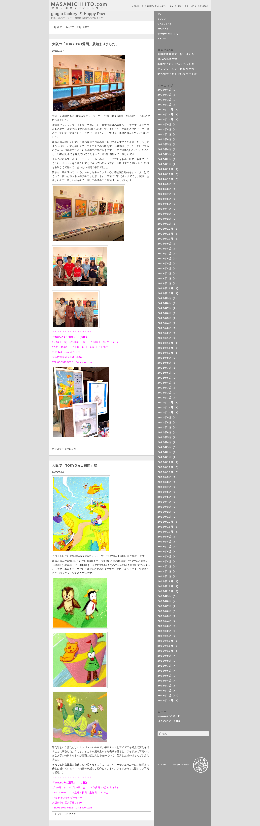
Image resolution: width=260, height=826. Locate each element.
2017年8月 (165, 601)
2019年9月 (165, 477)
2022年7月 (165, 308)
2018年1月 (165, 576)
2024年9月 (165, 184)
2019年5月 (165, 496)
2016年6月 (165, 670)
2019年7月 (165, 487)
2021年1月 (165, 397)
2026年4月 (165, 89)
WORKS (163, 28)
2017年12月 (165, 581)
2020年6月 (165, 432)
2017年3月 (165, 626)
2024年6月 (165, 198)
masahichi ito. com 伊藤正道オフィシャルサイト (86, 5)
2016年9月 (165, 655)
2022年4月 (165, 323)
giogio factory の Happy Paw (78, 13)
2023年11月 (165, 233)
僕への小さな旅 (167, 59)
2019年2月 (165, 511)
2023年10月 (165, 238)
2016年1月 (165, 695)
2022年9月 (165, 298)
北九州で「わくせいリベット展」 (179, 74)
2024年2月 (165, 218)
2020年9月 (165, 417)
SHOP (162, 38)
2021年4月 (165, 382)
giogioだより (166, 716)
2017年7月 (165, 606)
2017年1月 (165, 635)
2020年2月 (165, 452)
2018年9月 (165, 536)
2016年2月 (165, 690)
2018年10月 (165, 531)
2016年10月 (165, 650)
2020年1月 (165, 457)
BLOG (162, 18)
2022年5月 (165, 318)
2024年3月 (165, 213)
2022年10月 (165, 293)
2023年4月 (165, 268)
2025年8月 (165, 129)
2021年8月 (165, 362)
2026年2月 (165, 99)
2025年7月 (165, 134)
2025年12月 (165, 109)
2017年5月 (165, 616)
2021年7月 (165, 367)
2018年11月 (165, 526)
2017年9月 (165, 596)
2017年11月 (165, 586)
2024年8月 (165, 189)
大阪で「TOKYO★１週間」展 (74, 465)
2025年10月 (165, 119)
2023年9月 (165, 243)
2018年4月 (165, 561)
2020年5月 (165, 437)
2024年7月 (165, 194)
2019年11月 (165, 467)
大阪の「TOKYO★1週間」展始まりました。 (85, 44)
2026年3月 (165, 94)
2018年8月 (165, 541)
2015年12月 (165, 700)
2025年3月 (165, 154)
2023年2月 (165, 278)
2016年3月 (165, 685)
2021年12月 (165, 342)
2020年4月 (165, 442)
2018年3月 (165, 566)
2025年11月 (165, 114)
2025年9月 (165, 124)
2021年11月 (165, 347)
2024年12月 (165, 169)
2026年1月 (165, 104)
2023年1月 (165, 283)
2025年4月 (165, 149)
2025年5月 (165, 144)
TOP (161, 13)
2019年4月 (165, 501)
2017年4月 (165, 621)
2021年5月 (165, 377)
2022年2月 (165, 333)
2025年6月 (165, 139)
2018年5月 (165, 556)
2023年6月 (165, 258)
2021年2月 (165, 392)
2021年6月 (165, 372)
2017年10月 (165, 591)
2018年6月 (165, 551)
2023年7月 (165, 253)
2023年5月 (165, 263)
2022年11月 (165, 288)
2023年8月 (165, 248)
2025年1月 (165, 164)
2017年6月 (165, 611)
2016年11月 (165, 645)
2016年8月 (165, 660)
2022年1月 (165, 338)
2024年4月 (165, 208)
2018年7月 (165, 546)
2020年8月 (165, 422)
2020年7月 (165, 427)
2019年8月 (165, 482)
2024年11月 (165, 174)
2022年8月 (165, 303)
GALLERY (165, 23)
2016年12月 (165, 640)
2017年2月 (165, 631)
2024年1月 (165, 223)
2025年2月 (165, 159)
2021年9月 (165, 357)
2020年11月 (165, 407)
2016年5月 (165, 675)
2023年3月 (165, 273)
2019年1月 (165, 516)
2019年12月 (165, 462)
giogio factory (168, 33)
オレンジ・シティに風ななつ (176, 69)
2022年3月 (165, 328)
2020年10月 (165, 412)
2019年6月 (165, 491)
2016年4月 (165, 680)
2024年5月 (165, 203)
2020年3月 (165, 447)
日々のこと (70, 448)
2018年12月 (165, 521)
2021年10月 (165, 352)
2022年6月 (165, 313)
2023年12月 (165, 228)
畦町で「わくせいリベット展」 (177, 64)
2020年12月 (165, 402)
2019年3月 (165, 506)
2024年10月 (165, 179)
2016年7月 (165, 665)
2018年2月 (165, 571)
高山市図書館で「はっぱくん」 (177, 54)
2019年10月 (165, 472)
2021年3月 (165, 387)
